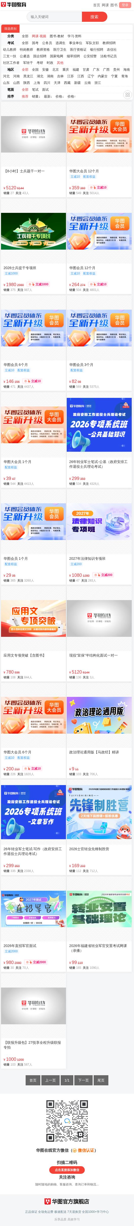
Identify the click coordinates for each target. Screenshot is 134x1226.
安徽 (45, 69)
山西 (16, 83)
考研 (40, 63)
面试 (45, 89)
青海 (124, 76)
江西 (80, 76)
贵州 (116, 69)
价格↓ (60, 96)
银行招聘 (96, 49)
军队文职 (92, 43)
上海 (37, 83)
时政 (50, 63)
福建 (76, 69)
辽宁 (91, 76)
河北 (6, 76)
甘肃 (86, 69)
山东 (6, 83)
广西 (106, 69)
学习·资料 (75, 36)
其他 (60, 63)
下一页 (83, 1080)
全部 (25, 36)
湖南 (50, 76)
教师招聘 (109, 43)
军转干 (28, 63)
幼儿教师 (9, 49)
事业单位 (75, 43)
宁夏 (114, 76)
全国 (35, 69)
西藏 (67, 83)
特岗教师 (26, 49)
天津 (57, 83)
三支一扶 (9, 56)
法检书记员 (108, 56)
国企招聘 (39, 56)
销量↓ (36, 96)
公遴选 (25, 56)
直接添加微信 (70, 1170)
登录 (125, 5)
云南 (87, 83)
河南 (16, 76)
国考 (35, 43)
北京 (55, 69)
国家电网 (56, 56)
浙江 (97, 83)
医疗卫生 (59, 49)
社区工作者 (11, 63)
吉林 (60, 76)
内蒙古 (103, 76)
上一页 (50, 1080)
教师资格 (43, 49)
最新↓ (48, 96)
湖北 (40, 76)
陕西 (26, 83)
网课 (105, 5)
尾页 (101, 1080)
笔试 (35, 89)
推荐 (25, 96)
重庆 (65, 69)
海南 (126, 69)
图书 (114, 5)
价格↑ (72, 96)
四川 (47, 83)
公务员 (47, 43)
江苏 (70, 76)
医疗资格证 (78, 49)
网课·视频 (39, 36)
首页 (96, 5)
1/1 (66, 1080)
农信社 (112, 49)
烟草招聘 (73, 56)
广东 (96, 69)
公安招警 (90, 56)
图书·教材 (57, 36)
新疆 (77, 83)
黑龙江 (28, 76)
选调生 (60, 43)
